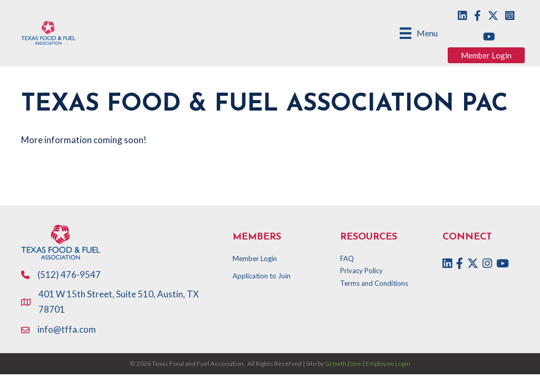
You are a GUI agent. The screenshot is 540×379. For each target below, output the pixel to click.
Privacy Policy (361, 270)
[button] (486, 55)
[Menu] (418, 33)
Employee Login (387, 363)
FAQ (347, 258)
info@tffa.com (66, 329)
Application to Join (262, 276)
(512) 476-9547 (69, 274)
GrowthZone (343, 363)
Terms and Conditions (374, 283)
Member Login (255, 258)
